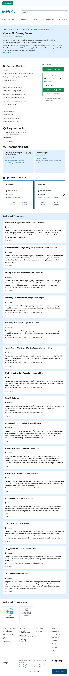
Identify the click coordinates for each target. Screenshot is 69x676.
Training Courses (8, 19)
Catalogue (7, 631)
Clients (55, 641)
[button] (63, 194)
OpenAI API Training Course (46, 29)
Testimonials (57, 644)
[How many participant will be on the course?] (53, 78)
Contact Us (8, 3)
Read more (7, 52)
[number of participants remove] (46, 78)
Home (5, 29)
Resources (50, 19)
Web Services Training (15, 29)
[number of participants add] (61, 78)
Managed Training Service (26, 635)
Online (48, 82)
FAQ (53, 650)
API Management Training (30, 29)
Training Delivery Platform (23, 641)
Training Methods (6, 638)
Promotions (8, 634)
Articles (39, 631)
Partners (55, 637)
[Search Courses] (44, 12)
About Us (62, 19)
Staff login (34, 675)
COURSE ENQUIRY (53, 69)
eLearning (24, 19)
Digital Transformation (26, 631)
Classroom (50, 85)
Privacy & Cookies (34, 671)
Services (36, 19)
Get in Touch (59, 671)
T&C (53, 654)
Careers (55, 647)
